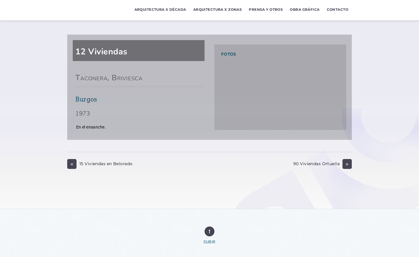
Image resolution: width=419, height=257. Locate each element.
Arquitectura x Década (160, 9)
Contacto (337, 9)
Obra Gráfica (304, 9)
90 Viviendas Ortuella (322, 163)
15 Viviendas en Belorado (99, 163)
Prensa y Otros (266, 9)
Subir (209, 242)
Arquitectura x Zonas (217, 9)
